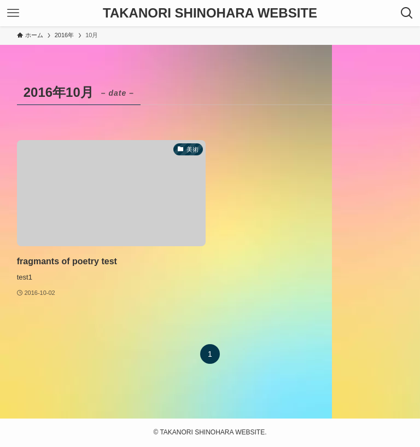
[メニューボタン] (13, 13)
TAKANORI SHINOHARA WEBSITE (210, 13)
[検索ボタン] (407, 13)
